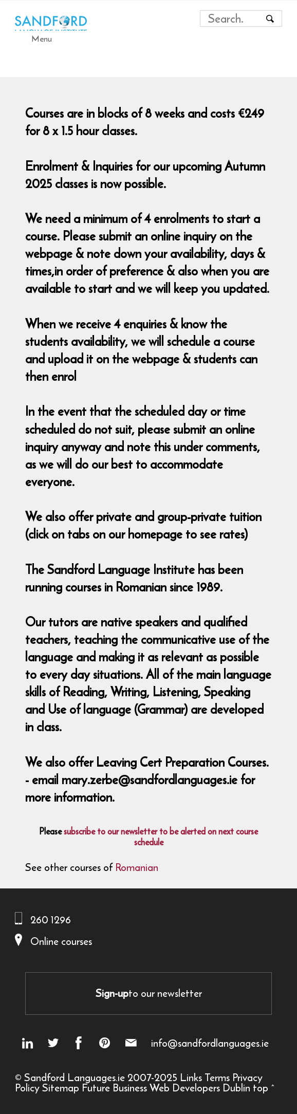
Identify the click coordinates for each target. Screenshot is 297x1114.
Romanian (136, 867)
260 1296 (50, 919)
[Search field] (231, 18)
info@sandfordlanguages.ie (210, 1043)
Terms (217, 1077)
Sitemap (60, 1088)
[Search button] (269, 18)
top (260, 1088)
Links (191, 1077)
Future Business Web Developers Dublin (166, 1088)
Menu (41, 38)
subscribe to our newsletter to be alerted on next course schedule (161, 837)
